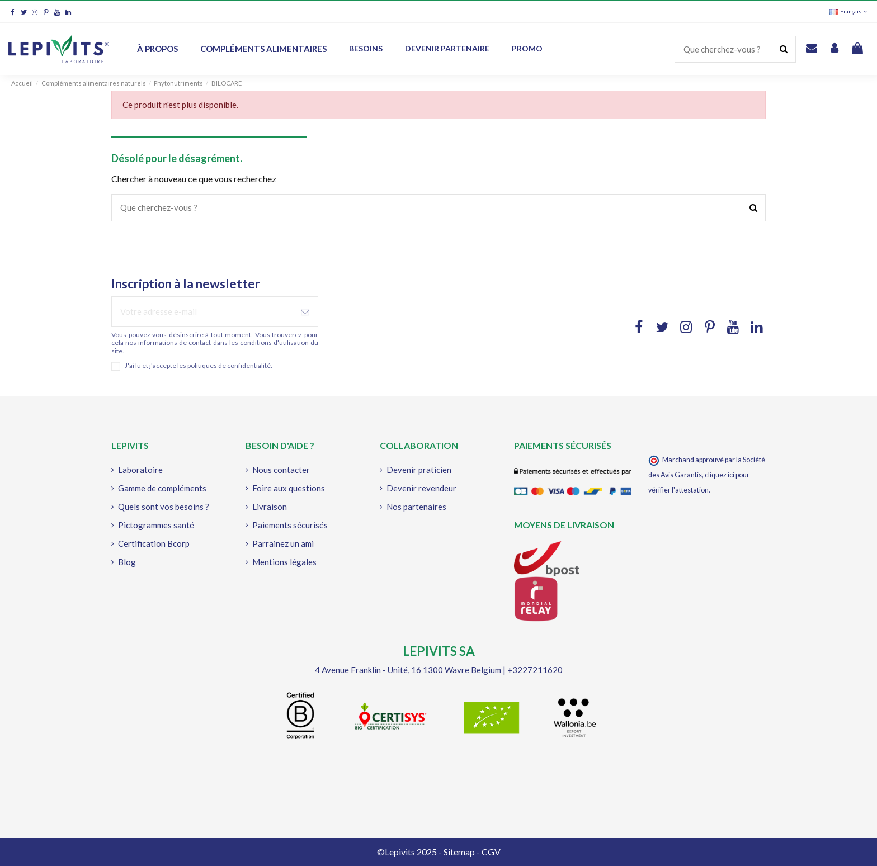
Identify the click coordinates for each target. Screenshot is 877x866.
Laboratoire (140, 470)
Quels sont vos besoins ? (163, 506)
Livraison (269, 506)
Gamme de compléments (162, 488)
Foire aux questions (288, 488)
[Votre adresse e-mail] (202, 311)
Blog (127, 562)
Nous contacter (281, 470)
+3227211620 (535, 670)
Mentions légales (284, 562)
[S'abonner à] (305, 311)
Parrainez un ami (283, 543)
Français (849, 11)
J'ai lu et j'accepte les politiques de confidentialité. (198, 366)
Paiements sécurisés (290, 525)
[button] (447, 48)
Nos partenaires (416, 506)
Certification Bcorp (154, 543)
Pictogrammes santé (156, 525)
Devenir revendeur (421, 488)
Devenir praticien (418, 470)
